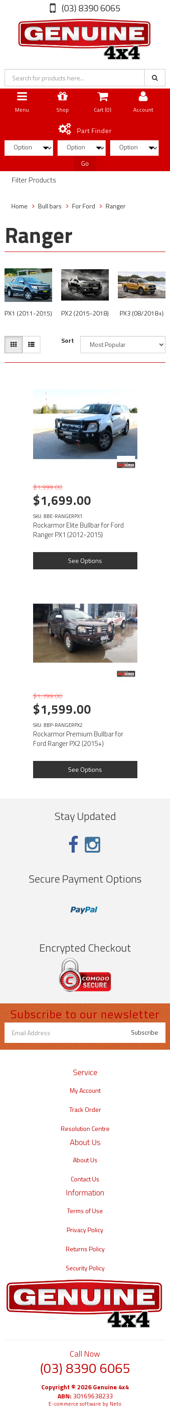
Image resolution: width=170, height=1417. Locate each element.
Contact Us (85, 1179)
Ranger (116, 206)
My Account (85, 1090)
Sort (67, 340)
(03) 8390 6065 (90, 8)
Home (19, 206)
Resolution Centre (85, 1128)
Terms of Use (85, 1210)
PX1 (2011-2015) (28, 313)
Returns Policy (85, 1249)
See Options (85, 560)
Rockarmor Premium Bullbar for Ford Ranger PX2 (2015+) (78, 739)
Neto (115, 1403)
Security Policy (85, 1268)
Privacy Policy (85, 1229)
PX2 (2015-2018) (85, 313)
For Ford (83, 206)
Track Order (85, 1109)
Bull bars (50, 206)
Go (85, 163)
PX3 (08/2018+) (142, 313)
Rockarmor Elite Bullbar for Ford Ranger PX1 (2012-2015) (78, 530)
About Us (85, 1160)
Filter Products (34, 180)
